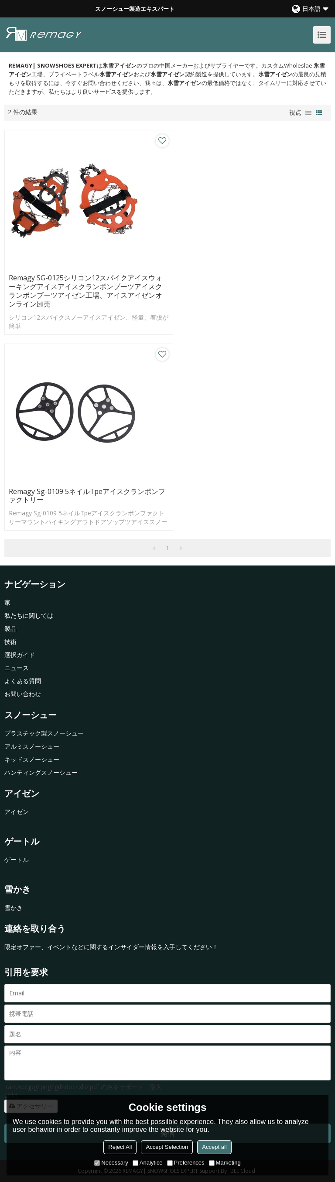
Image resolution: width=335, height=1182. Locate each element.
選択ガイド (19, 655)
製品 (10, 628)
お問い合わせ (22, 694)
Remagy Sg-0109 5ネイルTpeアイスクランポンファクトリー (87, 496)
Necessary (111, 1162)
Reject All (120, 1147)
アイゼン (16, 811)
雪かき (13, 907)
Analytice (148, 1162)
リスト (308, 113)
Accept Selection (167, 1147)
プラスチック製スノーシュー (44, 733)
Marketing (225, 1162)
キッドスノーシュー (31, 759)
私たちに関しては (28, 615)
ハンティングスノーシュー (41, 772)
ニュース (16, 668)
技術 (10, 641)
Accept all (214, 1147)
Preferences (186, 1162)
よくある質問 (22, 681)
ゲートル (16, 859)
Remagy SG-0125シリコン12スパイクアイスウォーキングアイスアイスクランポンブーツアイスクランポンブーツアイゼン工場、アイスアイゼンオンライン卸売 (85, 291)
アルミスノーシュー (31, 746)
